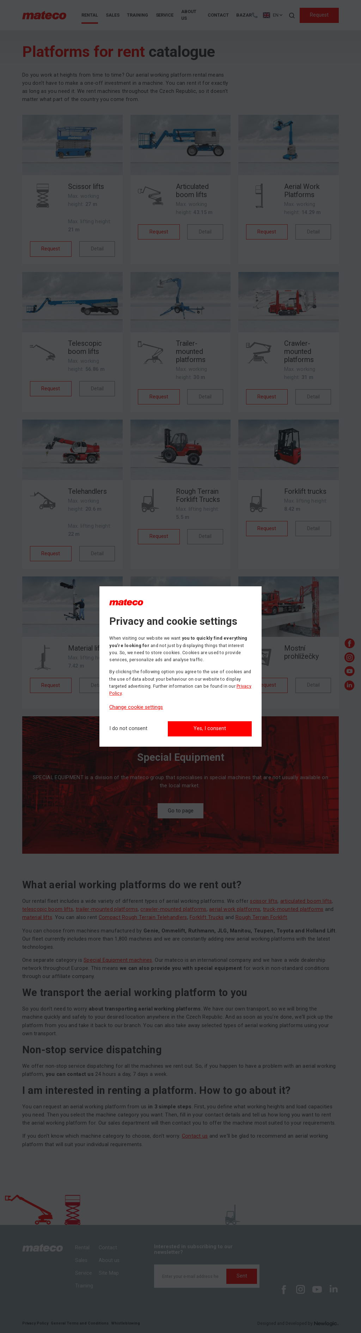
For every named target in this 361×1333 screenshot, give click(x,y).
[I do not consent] (128, 729)
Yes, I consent (210, 728)
